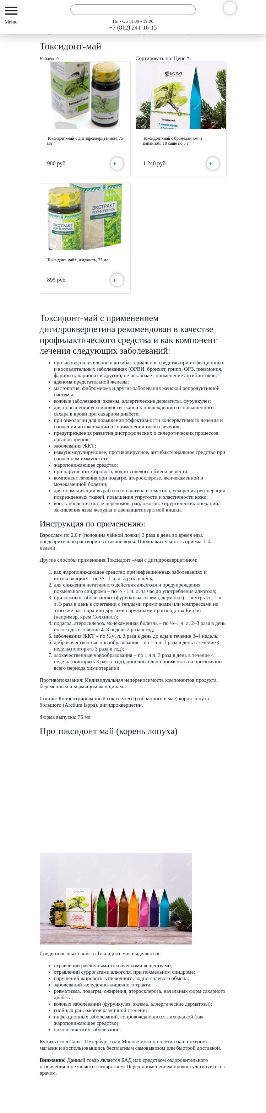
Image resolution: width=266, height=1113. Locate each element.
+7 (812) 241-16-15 (133, 27)
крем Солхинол (97, 617)
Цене (182, 58)
